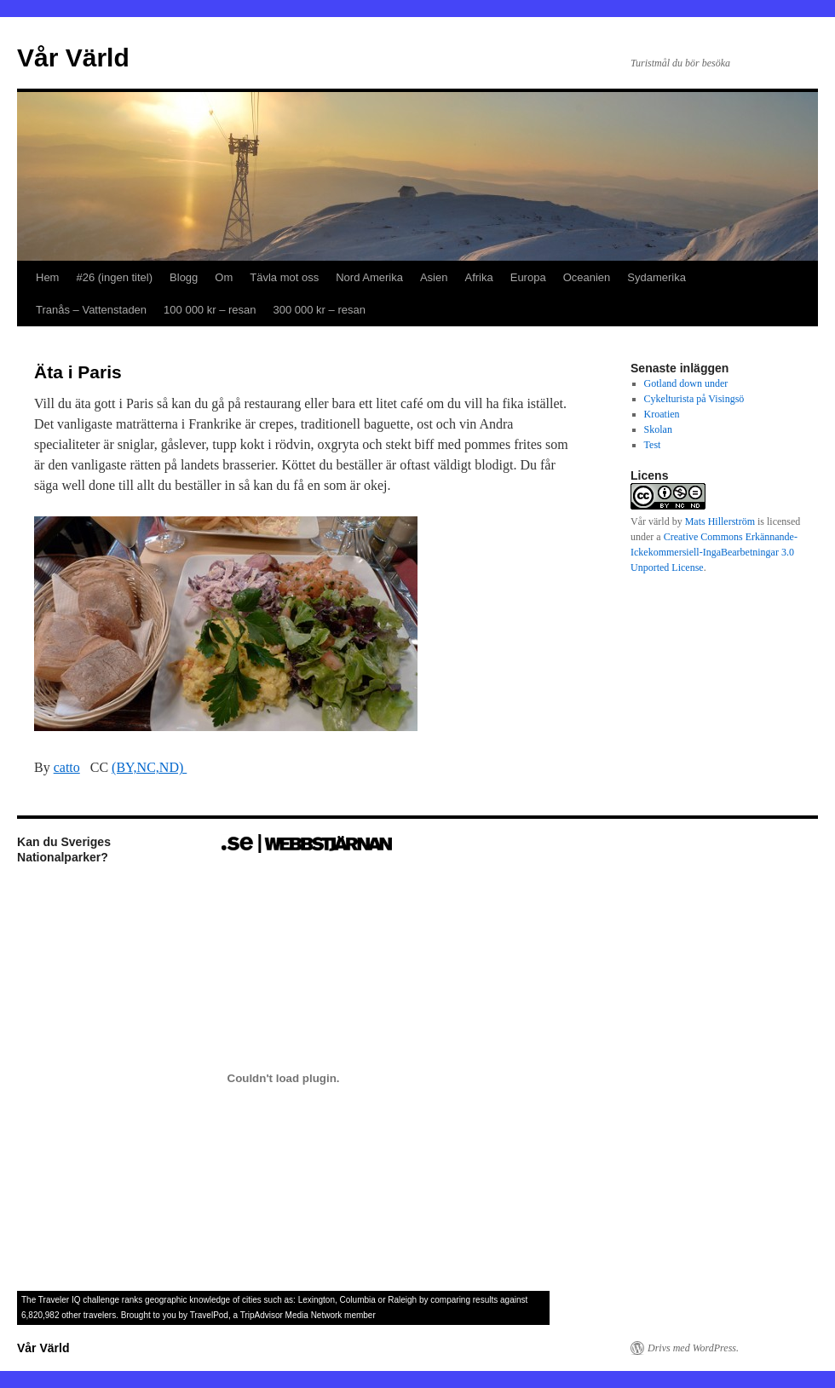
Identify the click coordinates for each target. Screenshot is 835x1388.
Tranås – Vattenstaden (91, 309)
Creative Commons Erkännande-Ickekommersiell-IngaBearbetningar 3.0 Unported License (714, 552)
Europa (528, 277)
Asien (434, 277)
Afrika (478, 277)
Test (652, 445)
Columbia (358, 1299)
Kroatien (662, 414)
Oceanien (587, 277)
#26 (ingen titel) (114, 277)
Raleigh (402, 1299)
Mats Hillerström (720, 521)
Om (224, 277)
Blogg (184, 277)
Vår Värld (73, 57)
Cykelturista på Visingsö (694, 399)
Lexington (316, 1299)
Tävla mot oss (284, 277)
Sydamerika (656, 277)
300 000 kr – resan (320, 309)
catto (67, 767)
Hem (47, 277)
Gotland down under (686, 383)
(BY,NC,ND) (149, 767)
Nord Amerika (369, 277)
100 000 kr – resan (210, 309)
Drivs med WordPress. (693, 1348)
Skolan (658, 429)
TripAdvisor (261, 1315)
